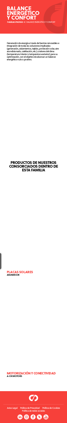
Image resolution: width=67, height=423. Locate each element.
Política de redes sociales (33, 410)
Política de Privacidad (30, 408)
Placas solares (20, 271)
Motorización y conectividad (31, 373)
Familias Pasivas (15, 22)
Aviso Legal (12, 408)
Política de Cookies (51, 408)
